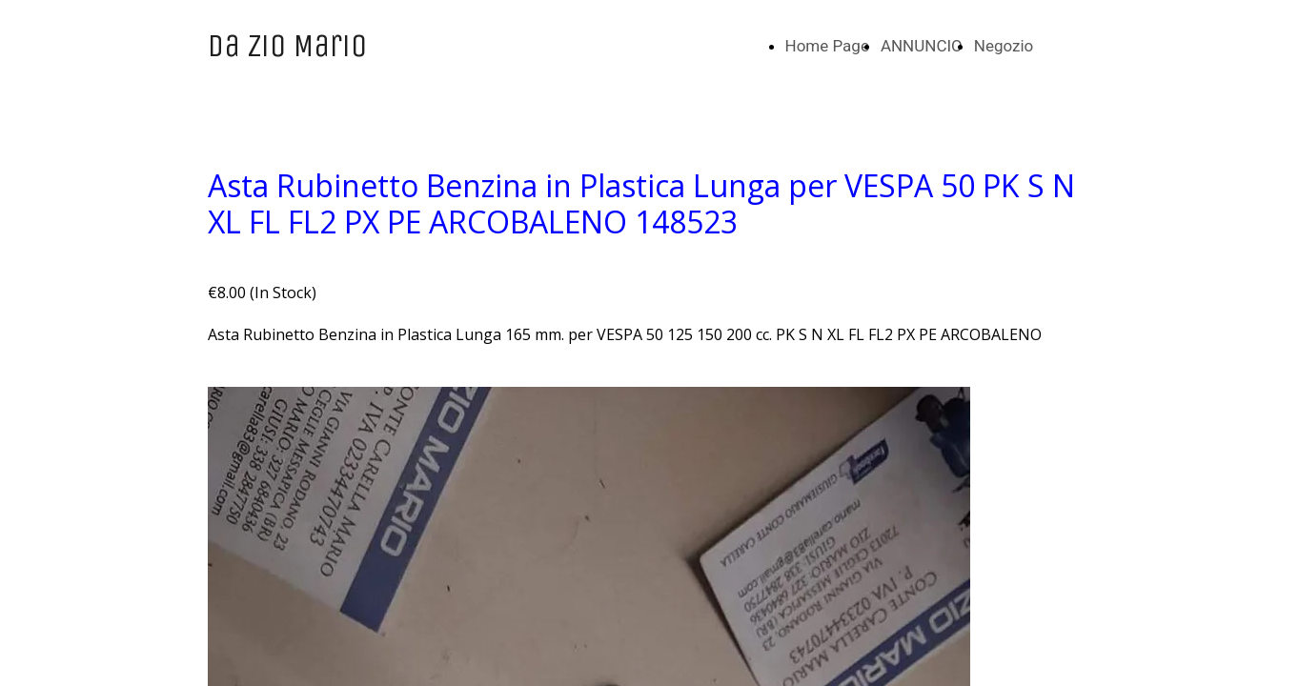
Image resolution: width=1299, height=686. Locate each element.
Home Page (827, 45)
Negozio (1004, 45)
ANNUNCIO (922, 45)
